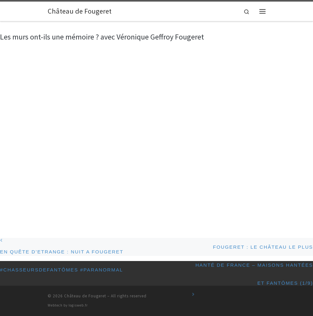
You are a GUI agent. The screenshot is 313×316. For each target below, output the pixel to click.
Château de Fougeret (85, 296)
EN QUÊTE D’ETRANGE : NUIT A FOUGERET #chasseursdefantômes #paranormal (96, 247)
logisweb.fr (78, 305)
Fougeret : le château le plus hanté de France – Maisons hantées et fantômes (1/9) (252, 250)
